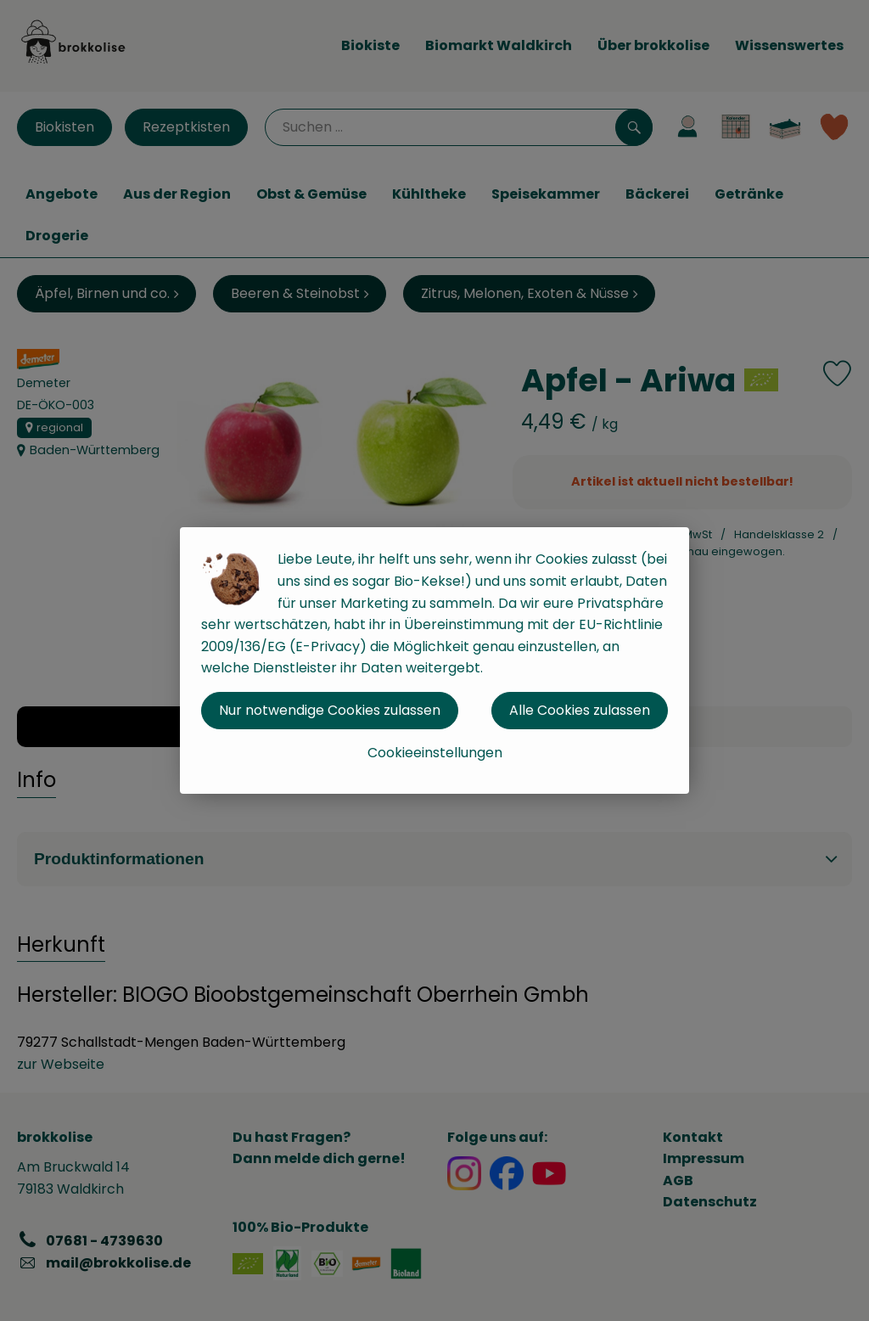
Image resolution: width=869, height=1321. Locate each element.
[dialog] (434, 660)
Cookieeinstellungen (434, 752)
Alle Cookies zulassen (579, 710)
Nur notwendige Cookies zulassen (329, 710)
